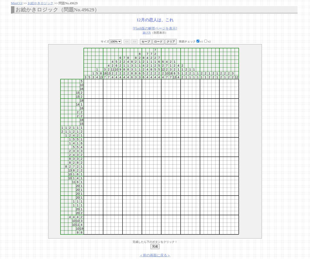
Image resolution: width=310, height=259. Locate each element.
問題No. (68, 3)
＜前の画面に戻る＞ (155, 255)
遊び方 (147, 32)
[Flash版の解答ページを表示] (155, 28)
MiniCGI (17, 3)
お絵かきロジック (40, 3)
